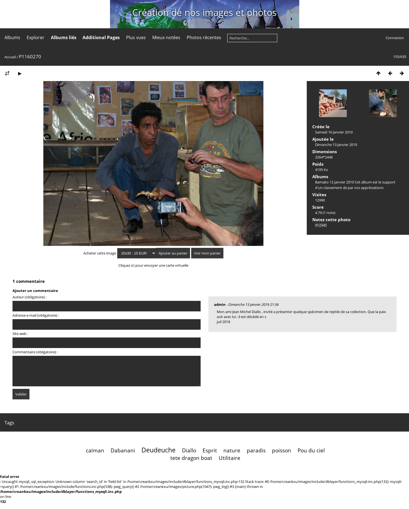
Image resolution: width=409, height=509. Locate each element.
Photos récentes (204, 37)
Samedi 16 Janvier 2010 (334, 132)
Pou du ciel (311, 450)
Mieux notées (166, 37)
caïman (95, 450)
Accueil (10, 56)
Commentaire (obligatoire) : (35, 351)
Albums (12, 37)
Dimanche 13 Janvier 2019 (336, 144)
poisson (281, 450)
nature (231, 450)
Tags (9, 422)
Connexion (395, 37)
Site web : (20, 333)
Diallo (189, 450)
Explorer (35, 37)
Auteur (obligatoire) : (29, 296)
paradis (256, 450)
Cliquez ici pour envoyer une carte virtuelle (153, 265)
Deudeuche (158, 449)
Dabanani (123, 450)
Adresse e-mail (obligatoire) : (36, 315)
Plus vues (136, 37)
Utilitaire (229, 457)
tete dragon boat (191, 457)
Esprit (210, 450)
